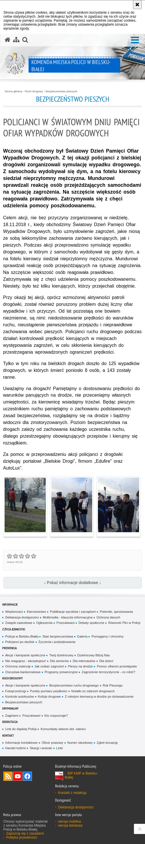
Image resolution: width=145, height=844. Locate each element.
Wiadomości (14, 611)
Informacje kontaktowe (21, 742)
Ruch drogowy (34, 91)
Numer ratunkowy (80, 742)
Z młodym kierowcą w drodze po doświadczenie (99, 696)
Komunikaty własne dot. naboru (63, 729)
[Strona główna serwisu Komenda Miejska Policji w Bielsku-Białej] (7, 40)
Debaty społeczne (91, 622)
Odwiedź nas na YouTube (17, 776)
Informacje (10, 604)
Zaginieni (11, 715)
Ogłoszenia (44, 622)
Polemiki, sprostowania (116, 611)
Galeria (82, 636)
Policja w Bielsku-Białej (21, 636)
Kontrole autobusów (19, 696)
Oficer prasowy (52, 742)
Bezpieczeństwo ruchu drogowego (73, 685)
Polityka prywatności (21, 837)
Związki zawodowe (18, 622)
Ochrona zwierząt (17, 666)
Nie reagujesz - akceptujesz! (25, 661)
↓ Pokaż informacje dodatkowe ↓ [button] (72, 582)
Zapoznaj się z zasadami (25, 833)
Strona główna (13, 91)
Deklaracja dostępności (22, 617)
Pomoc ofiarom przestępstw (117, 666)
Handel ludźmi (15, 748)
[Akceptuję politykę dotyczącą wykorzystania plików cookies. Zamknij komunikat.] (137, 4)
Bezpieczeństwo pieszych (61, 91)
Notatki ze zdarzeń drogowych (93, 691)
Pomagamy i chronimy (107, 636)
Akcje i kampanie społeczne (25, 655)
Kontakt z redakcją (72, 793)
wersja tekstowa (70, 825)
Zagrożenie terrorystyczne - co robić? (108, 672)
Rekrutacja (10, 722)
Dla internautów (84, 661)
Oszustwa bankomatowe (23, 672)
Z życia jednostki (13, 629)
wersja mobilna (69, 821)
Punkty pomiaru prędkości (48, 691)
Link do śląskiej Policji (21, 729)
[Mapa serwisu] (16, 40)
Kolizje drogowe (49, 696)
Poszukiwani (65, 622)
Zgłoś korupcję (107, 742)
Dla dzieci (106, 661)
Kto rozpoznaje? (56, 715)
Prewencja (9, 648)
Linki (59, 748)
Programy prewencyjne (61, 672)
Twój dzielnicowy (61, 655)
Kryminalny (10, 708)
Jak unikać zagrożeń (49, 666)
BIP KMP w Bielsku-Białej (81, 775)
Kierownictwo (36, 611)
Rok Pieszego (113, 685)
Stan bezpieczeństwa (57, 636)
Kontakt (8, 735)
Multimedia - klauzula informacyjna (67, 617)
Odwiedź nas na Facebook (27, 776)
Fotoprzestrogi (15, 691)
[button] (135, 40)
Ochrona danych (108, 617)
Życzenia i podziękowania (57, 642)
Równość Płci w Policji (124, 622)
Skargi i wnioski (41, 748)
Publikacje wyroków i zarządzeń (73, 611)
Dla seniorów (59, 661)
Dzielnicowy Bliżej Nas (93, 655)
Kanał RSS (8, 776)
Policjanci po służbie (19, 642)
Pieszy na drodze (80, 666)
